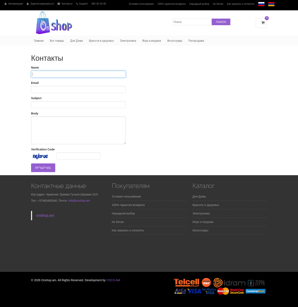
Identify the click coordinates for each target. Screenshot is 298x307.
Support (82, 3)
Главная (39, 40)
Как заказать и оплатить (241, 3)
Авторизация (14, 3)
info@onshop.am (78, 200)
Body (34, 113)
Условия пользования (141, 3)
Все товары (57, 40)
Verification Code (43, 149)
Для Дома (76, 40)
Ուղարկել (43, 167)
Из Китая (218, 3)
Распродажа (196, 40)
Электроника (128, 40)
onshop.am (45, 215)
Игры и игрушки (151, 40)
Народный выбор (199, 3)
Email (35, 82)
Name (35, 67)
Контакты (65, 3)
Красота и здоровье (101, 40)
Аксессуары (174, 40)
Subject (36, 98)
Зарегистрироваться (40, 3)
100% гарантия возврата (171, 3)
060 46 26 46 (98, 3)
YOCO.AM (113, 280)
